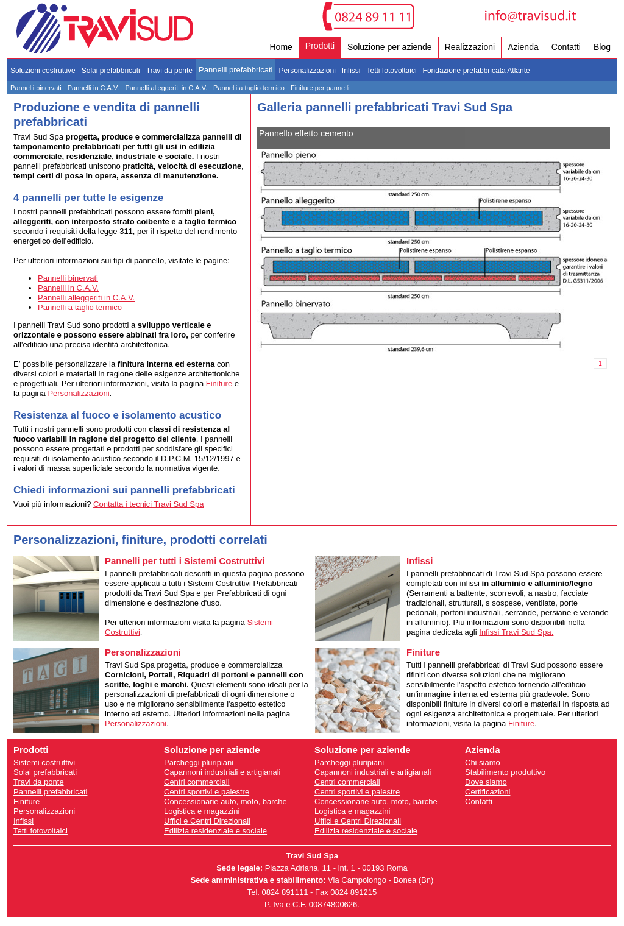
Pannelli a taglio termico (249, 87)
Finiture (219, 383)
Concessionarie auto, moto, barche (225, 801)
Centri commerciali (197, 781)
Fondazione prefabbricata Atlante (476, 70)
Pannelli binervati (36, 87)
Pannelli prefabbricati (235, 69)
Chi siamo (482, 762)
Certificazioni (487, 791)
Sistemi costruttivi (44, 762)
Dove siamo (486, 781)
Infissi (351, 70)
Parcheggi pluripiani (198, 762)
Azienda (523, 47)
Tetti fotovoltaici (392, 70)
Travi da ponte (169, 70)
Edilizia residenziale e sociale (215, 830)
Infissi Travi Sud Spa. (516, 632)
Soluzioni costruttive (43, 70)
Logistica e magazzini (201, 811)
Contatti (566, 47)
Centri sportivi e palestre (206, 791)
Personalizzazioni (306, 70)
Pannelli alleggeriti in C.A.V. (166, 87)
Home (280, 47)
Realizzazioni (470, 47)
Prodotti (320, 46)
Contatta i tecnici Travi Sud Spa (148, 504)
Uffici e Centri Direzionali (207, 820)
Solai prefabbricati (111, 70)
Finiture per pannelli (320, 87)
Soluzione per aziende (389, 47)
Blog (602, 47)
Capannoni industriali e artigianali (222, 772)
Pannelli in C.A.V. (93, 87)
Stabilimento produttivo (505, 772)
